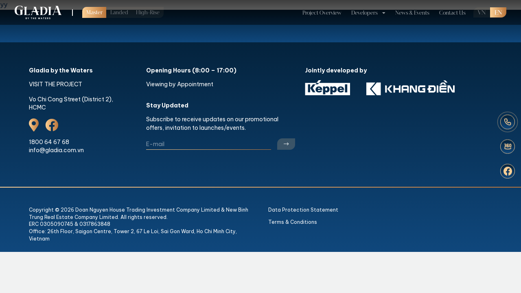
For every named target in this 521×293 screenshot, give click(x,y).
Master (94, 12)
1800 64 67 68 (49, 142)
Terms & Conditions (292, 222)
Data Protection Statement (303, 210)
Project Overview (321, 13)
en (498, 13)
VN (482, 13)
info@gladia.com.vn (56, 150)
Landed (119, 12)
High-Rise (148, 12)
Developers (364, 13)
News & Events (412, 13)
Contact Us (452, 13)
